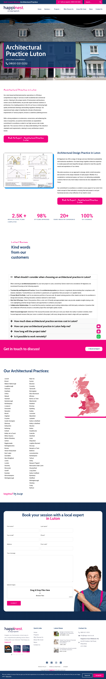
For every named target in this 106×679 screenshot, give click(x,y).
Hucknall (7, 398)
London (7, 463)
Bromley (31, 406)
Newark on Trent (34, 448)
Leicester (32, 413)
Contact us (99, 9)
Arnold (6, 413)
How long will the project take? (30, 331)
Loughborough (9, 386)
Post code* (44, 544)
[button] (53, 277)
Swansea (7, 388)
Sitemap (65, 666)
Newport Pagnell (34, 463)
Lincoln (7, 379)
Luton (31, 438)
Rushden (7, 473)
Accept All (98, 675)
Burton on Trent (33, 398)
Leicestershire (33, 453)
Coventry (32, 386)
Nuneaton (7, 411)
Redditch (32, 403)
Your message (11, 553)
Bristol (6, 381)
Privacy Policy (42, 666)
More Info (8, 676)
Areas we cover (81, 9)
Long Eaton (32, 470)
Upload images (11, 585)
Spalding (32, 408)
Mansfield (32, 416)
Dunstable (8, 456)
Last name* (44, 526)
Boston (7, 448)
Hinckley (32, 483)
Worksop (7, 423)
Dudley (31, 411)
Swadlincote (33, 431)
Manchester (33, 401)
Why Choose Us (68, 9)
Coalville (32, 433)
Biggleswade (8, 443)
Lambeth (32, 418)
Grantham (7, 391)
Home (39, 9)
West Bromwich (34, 393)
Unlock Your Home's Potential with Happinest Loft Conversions (68, 641)
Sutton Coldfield (34, 473)
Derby (31, 461)
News (91, 9)
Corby (31, 485)
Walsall (7, 396)
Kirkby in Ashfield (34, 423)
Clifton (6, 393)
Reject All (87, 675)
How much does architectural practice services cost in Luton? (46, 321)
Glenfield (32, 436)
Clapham (7, 416)
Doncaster (8, 408)
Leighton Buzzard (34, 443)
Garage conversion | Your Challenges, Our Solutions (67, 632)
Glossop (31, 446)
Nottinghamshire (9, 446)
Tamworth (32, 388)
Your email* (10, 535)
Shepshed (32, 441)
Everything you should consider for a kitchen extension (68, 649)
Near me (31, 379)
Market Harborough (10, 384)
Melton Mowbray (10, 438)
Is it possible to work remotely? (30, 336)
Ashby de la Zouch (10, 433)
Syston (31, 381)
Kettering (7, 428)
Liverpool (7, 406)
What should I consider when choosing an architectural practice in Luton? (52, 277)
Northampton (8, 403)
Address (9, 544)
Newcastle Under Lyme (36, 465)
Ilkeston (31, 426)
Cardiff (7, 470)
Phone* (43, 535)
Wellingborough (9, 478)
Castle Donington (10, 421)
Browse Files (40, 595)
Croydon (7, 418)
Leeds (6, 461)
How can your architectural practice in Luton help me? (42, 326)
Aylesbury (32, 475)
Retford (31, 488)
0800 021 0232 (16, 63)
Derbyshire (8, 426)
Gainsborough (9, 401)
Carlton (7, 441)
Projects (56, 9)
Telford (31, 458)
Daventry (7, 465)
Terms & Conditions (54, 666)
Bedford (31, 451)
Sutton (31, 428)
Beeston (31, 384)
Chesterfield (33, 468)
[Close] (104, 671)
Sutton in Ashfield (34, 421)
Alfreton (31, 396)
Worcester (8, 468)
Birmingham (32, 391)
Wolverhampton (9, 475)
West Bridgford (9, 458)
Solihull (7, 431)
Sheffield (32, 478)
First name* (10, 526)
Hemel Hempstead (10, 451)
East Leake (8, 453)
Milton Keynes (9, 436)
